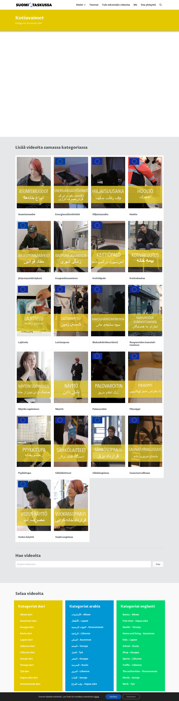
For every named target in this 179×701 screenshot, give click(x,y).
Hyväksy (113, 696)
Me (135, 4)
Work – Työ (129, 683)
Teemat (94, 4)
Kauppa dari (27, 627)
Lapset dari (26, 639)
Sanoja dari (26, 658)
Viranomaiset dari (30, 683)
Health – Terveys (132, 627)
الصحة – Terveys (79, 646)
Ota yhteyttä (148, 4)
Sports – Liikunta (132, 658)
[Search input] (83, 564)
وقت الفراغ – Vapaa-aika (84, 683)
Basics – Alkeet (131, 614)
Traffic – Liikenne (132, 665)
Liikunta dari (27, 652)
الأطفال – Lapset (79, 620)
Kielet (81, 4)
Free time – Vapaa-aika (135, 620)
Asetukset (131, 696)
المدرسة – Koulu (79, 665)
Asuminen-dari (34, 23)
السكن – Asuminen (81, 639)
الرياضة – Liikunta (80, 633)
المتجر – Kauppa (79, 658)
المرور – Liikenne (80, 671)
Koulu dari (26, 633)
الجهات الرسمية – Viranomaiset (87, 627)
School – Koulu (131, 646)
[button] (161, 4)
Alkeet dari (26, 614)
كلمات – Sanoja (79, 677)
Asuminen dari (28, 620)
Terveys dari (27, 665)
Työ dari (24, 671)
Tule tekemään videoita (116, 4)
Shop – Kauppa (131, 652)
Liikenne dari (27, 646)
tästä (96, 696)
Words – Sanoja (131, 677)
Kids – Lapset (130, 639)
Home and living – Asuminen (139, 633)
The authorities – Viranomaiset (140, 671)
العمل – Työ (77, 652)
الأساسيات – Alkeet (80, 614)
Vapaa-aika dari (29, 677)
